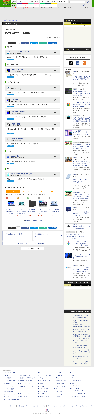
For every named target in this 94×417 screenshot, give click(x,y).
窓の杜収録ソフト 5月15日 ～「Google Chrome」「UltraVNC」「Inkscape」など (76, 236)
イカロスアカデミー (61, 386)
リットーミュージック (45, 375)
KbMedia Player (16, 69)
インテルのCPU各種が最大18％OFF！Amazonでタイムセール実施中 (81, 213)
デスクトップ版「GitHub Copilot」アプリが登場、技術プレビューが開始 (81, 226)
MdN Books (59, 391)
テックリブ (57, 396)
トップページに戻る (32, 248)
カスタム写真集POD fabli (78, 393)
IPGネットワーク (74, 388)
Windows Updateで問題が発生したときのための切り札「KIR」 (81, 340)
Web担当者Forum (8, 378)
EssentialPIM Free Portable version (24, 52)
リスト (18, 43)
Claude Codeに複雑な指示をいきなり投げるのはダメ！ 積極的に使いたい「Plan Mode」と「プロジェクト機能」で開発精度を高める (81, 165)
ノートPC (12, 191)
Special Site (72, 50)
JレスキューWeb (60, 383)
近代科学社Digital (44, 396)
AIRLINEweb (59, 375)
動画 (69, 8)
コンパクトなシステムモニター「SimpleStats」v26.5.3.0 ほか (82, 256)
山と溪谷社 (41, 386)
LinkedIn (54, 43)
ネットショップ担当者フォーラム (28, 378)
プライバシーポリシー (52, 406)
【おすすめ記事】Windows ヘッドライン (79, 311)
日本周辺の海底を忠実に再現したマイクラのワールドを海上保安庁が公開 (81, 93)
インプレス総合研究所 (9, 380)
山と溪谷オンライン (45, 388)
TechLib (58, 399)
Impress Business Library (26, 380)
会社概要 (62, 406)
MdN (55, 389)
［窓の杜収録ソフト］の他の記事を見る (33, 243)
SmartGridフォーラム (25, 375)
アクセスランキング (74, 21)
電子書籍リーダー (53, 191)
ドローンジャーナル (9, 386)
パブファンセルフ (76, 385)
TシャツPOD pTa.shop (78, 390)
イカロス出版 (57, 373)
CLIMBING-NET (44, 391)
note (45, 43)
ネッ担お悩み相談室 (9, 389)
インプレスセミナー (25, 383)
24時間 (74, 23)
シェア (26, 43)
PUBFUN (72, 383)
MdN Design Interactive (62, 394)
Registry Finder (16, 138)
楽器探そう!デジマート (45, 378)
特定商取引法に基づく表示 (85, 406)
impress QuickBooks (77, 380)
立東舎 (41, 383)
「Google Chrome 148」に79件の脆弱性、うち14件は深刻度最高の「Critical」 (81, 104)
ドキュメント (57, 8)
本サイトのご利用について (9, 406)
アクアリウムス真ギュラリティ (22, 174)
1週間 (81, 23)
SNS (65, 8)
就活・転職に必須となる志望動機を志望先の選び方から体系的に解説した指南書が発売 (81, 119)
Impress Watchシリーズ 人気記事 (78, 282)
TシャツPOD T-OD (45, 380)
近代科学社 (41, 394)
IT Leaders (7, 383)
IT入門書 (39, 191)
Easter (13, 87)
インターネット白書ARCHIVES (12, 399)
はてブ (35, 43)
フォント (75, 8)
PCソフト (26, 191)
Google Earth (15, 156)
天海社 (74, 375)
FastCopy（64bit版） (18, 111)
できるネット (7, 396)
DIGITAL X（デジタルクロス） (27, 386)
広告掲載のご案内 (30, 406)
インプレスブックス (25, 393)
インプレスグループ (72, 406)
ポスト (12, 43)
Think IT (6, 375)
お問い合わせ (20, 406)
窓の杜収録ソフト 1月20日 (14, 234)
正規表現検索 (15, 124)
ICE (71, 373)
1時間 (67, 23)
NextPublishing (23, 396)
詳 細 (55, 52)
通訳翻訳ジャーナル (61, 380)
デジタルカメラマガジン (10, 394)
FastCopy (14, 99)
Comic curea (75, 378)
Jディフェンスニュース (62, 378)
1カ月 (88, 23)
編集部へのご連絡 (41, 406)
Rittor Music (41, 373)
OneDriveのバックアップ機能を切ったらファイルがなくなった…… (81, 351)
